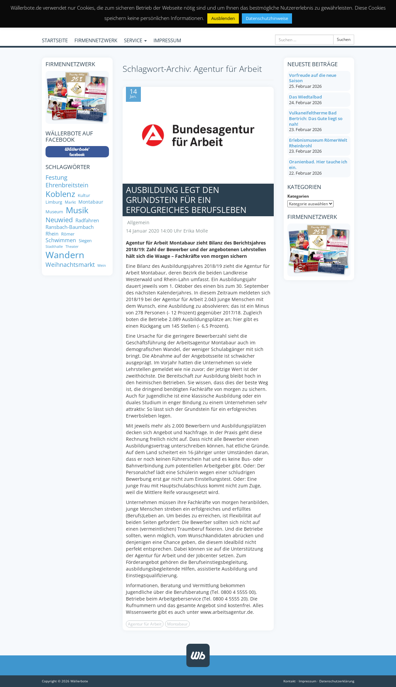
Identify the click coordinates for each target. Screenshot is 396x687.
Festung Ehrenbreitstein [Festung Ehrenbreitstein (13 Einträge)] (67, 181)
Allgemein (138, 222)
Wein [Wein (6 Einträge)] (101, 265)
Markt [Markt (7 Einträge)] (70, 202)
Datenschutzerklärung (336, 681)
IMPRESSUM (167, 40)
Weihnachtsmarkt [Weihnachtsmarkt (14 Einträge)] (70, 264)
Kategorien (298, 196)
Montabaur (177, 624)
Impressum (307, 681)
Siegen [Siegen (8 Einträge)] (85, 241)
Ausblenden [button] (223, 18)
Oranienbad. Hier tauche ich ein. (318, 164)
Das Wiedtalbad (305, 97)
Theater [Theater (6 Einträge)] (72, 247)
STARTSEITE (55, 40)
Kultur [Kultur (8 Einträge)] (84, 195)
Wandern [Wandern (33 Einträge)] (65, 254)
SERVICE (135, 40)
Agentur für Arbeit (144, 624)
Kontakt (289, 681)
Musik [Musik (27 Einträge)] (77, 210)
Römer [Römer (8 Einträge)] (67, 234)
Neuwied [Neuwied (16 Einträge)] (59, 220)
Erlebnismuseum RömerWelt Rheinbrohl (318, 143)
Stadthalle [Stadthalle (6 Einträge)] (54, 247)
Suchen (343, 39)
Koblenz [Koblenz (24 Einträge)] (60, 194)
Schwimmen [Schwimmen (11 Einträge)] (61, 240)
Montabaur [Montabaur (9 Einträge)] (90, 202)
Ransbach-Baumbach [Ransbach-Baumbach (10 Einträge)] (70, 227)
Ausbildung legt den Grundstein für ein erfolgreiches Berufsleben (186, 199)
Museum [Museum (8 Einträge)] (54, 212)
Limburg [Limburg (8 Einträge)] (54, 202)
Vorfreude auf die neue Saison (312, 78)
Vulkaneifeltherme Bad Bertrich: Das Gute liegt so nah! (316, 118)
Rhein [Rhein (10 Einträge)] (52, 234)
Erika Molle (195, 231)
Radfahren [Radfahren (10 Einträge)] (87, 220)
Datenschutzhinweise (267, 18)
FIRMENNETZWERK (95, 40)
